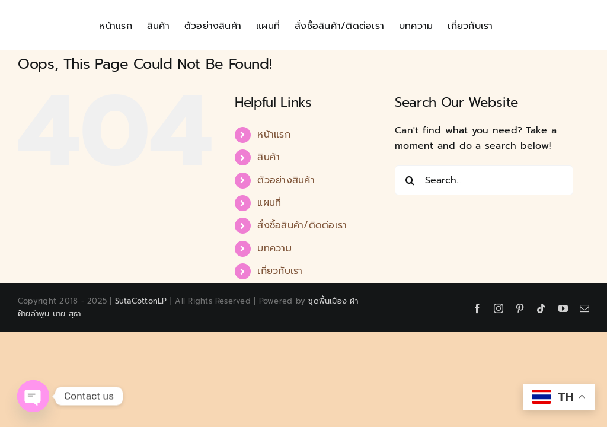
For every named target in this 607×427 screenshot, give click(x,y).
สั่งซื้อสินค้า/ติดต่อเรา (302, 225)
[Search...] (484, 180)
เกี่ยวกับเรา (279, 271)
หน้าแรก (273, 135)
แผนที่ (269, 203)
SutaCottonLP (141, 301)
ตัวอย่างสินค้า (285, 180)
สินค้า (268, 157)
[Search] (409, 180)
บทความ (274, 248)
